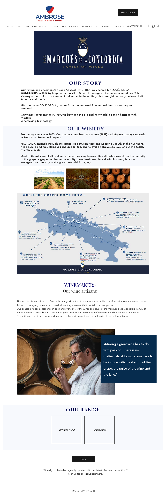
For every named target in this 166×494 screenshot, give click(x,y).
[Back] (83, 459)
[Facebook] (148, 26)
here (99, 473)
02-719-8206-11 (85, 491)
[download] (153, 26)
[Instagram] (158, 26)
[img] (67, 430)
